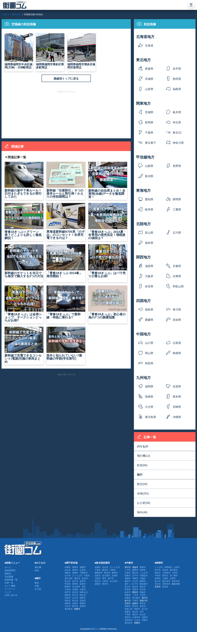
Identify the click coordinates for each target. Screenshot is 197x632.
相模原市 (99, 573)
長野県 (177, 166)
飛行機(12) (143, 455)
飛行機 (38, 567)
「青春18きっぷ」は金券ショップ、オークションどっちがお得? (24, 304)
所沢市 (158, 570)
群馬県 (149, 122)
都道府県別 (10, 570)
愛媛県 (149, 319)
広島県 (177, 342)
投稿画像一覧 (11, 579)
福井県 (149, 242)
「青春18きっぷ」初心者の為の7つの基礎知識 (107, 302)
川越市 (143, 578)
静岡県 (177, 199)
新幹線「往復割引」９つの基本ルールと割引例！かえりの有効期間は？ (65, 180)
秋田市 (75, 570)
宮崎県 (177, 406)
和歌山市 (84, 592)
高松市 (68, 600)
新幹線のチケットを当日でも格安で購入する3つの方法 (24, 261)
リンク (8, 592)
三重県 (177, 209)
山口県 (149, 342)
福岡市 (68, 603)
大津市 (68, 589)
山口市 (75, 598)
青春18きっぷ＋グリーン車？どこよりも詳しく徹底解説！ (24, 221)
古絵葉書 (9, 576)
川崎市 (113, 570)
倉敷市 (128, 612)
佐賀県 (177, 386)
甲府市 (68, 584)
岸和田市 (166, 584)
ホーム (8, 567)
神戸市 (68, 592)
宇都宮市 (84, 573)
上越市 (165, 578)
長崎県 (149, 396)
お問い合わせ (11, 595)
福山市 (135, 612)
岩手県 (177, 68)
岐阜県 (149, 209)
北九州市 (114, 581)
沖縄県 (177, 417)
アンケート (10, 589)
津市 (84, 587)
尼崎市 (128, 606)
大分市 (68, 606)
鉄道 (37, 570)
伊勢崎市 (168, 567)
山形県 (149, 89)
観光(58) (142, 484)
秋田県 (177, 78)
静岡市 (68, 587)
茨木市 (158, 584)
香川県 (177, 309)
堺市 (104, 578)
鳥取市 (68, 595)
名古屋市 (76, 587)
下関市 (128, 614)
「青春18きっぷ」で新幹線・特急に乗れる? (65, 302)
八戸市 (128, 570)
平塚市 (158, 575)
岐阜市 (83, 584)
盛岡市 (83, 567)
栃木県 (177, 112)
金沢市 (75, 581)
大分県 (149, 406)
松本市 (143, 589)
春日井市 (166, 581)
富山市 (68, 581)
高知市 (83, 600)
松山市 (75, 600)
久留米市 (136, 617)
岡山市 (83, 595)
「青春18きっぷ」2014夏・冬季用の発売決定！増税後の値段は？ (107, 221)
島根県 (177, 353)
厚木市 (165, 575)
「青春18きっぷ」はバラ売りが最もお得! (107, 261)
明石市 (135, 606)
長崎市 (83, 603)
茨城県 (149, 112)
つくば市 (159, 567)
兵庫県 (177, 276)
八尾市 (135, 600)
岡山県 (149, 353)
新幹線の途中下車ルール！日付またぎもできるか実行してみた (24, 180)
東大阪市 (136, 598)
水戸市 (68, 575)
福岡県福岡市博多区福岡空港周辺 (81, 51)
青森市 (75, 567)
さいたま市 (77, 575)
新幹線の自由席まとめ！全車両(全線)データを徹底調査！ (107, 180)
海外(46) (142, 512)
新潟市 (85, 578)
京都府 (177, 266)
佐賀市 (75, 603)
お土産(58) (143, 502)
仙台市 (68, 570)
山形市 (83, 570)
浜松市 (98, 575)
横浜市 (77, 578)
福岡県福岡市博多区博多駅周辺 (50, 51)
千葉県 (149, 132)
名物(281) (143, 493)
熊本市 (75, 606)
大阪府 (149, 276)
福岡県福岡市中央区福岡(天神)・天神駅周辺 (19, 51)
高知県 (177, 319)
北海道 (149, 45)
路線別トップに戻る (66, 78)
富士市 (158, 581)
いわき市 (144, 573)
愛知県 (149, 199)
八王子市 (134, 584)
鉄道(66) (142, 465)
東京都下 (150, 142)
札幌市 (68, 567)
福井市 (83, 581)
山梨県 (149, 166)
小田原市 (166, 573)
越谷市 (128, 581)
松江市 (75, 595)
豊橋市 (143, 592)
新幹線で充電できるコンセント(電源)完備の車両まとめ (24, 345)
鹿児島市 (69, 609)
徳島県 (149, 309)
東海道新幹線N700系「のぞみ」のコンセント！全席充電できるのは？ (65, 221)
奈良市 (75, 592)
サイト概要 (10, 586)
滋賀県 (149, 266)
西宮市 (143, 603)
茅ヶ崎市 (174, 575)
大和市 (175, 573)
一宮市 (135, 595)
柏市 (127, 584)
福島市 (68, 573)
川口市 (135, 581)
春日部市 (174, 570)
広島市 (68, 598)
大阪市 (83, 589)
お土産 (38, 589)
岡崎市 (128, 595)
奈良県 (149, 286)
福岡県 (149, 386)
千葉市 (87, 575)
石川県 (177, 232)
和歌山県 (178, 286)
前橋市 (75, 573)
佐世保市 (129, 620)
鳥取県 (149, 363)
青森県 (149, 68)
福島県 (177, 89)
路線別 (8, 573)
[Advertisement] (66, 114)
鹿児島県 (150, 417)
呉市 (142, 612)
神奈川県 (178, 142)
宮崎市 (83, 606)
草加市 (165, 570)
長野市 (75, 584)
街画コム (95, 629)
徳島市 (83, 598)
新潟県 (149, 176)
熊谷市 (158, 573)
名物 (37, 586)
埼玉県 (177, 122)
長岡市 (158, 578)
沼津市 (173, 578)
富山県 (149, 232)
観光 (37, 583)
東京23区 (177, 133)
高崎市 (135, 578)
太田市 (177, 567)
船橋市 (143, 581)
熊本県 (177, 396)
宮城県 (149, 78)
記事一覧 (9, 583)
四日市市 (176, 581)
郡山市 (135, 573)
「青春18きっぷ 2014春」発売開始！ (65, 261)
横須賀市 (144, 584)
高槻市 (128, 598)
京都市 (75, 589)
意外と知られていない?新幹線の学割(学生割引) (65, 343)
